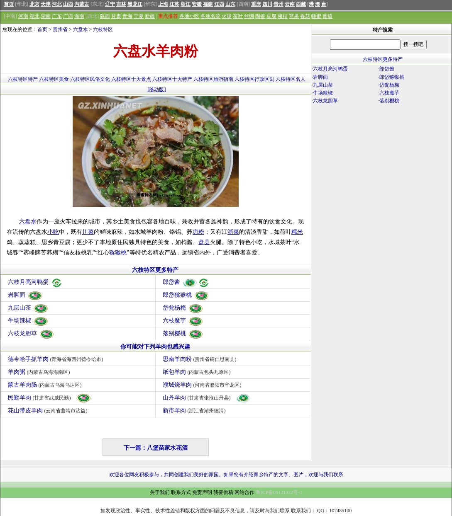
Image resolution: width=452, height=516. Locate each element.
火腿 (227, 16)
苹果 (294, 16)
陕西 (105, 16)
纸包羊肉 (198, 372)
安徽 (197, 4)
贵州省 (60, 29)
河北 (57, 4)
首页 (9, 4)
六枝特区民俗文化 (90, 79)
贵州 (278, 4)
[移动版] (157, 89)
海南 (79, 16)
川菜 (88, 232)
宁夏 (139, 16)
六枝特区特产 (23, 79)
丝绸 (249, 16)
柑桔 (283, 16)
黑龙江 (134, 4)
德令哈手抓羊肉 (56, 359)
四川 (267, 4)
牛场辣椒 (28, 320)
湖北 (34, 16)
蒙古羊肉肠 (46, 385)
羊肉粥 (40, 372)
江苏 (174, 4)
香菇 (305, 16)
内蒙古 (81, 4)
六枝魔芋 (183, 320)
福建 (208, 4)
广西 (68, 16)
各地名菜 (210, 16)
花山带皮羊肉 (49, 410)
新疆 (150, 16)
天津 (46, 4)
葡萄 (327, 16)
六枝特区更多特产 (155, 270)
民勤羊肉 (49, 398)
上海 (163, 4)
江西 (219, 4)
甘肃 (116, 16)
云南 (290, 4)
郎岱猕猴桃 (186, 295)
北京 (34, 4)
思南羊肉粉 (201, 359)
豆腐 (271, 16)
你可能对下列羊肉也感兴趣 (155, 347)
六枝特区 (103, 29)
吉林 (121, 4)
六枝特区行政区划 (254, 79)
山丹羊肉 (207, 398)
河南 (23, 16)
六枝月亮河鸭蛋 (35, 282)
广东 (57, 16)
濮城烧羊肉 (203, 385)
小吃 (53, 232)
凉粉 (198, 232)
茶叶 (238, 16)
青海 (127, 16)
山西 (68, 4)
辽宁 (110, 4)
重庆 (256, 4)
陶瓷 (260, 16)
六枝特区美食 (54, 79)
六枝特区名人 (290, 79)
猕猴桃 (118, 253)
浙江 (186, 4)
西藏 (301, 4)
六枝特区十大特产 (172, 79)
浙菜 (233, 232)
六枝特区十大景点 (131, 79)
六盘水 (80, 29)
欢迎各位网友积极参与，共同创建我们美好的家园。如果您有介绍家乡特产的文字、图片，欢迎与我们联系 (226, 474)
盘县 (204, 242)
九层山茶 (28, 308)
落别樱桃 (183, 333)
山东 (230, 4)
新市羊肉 (195, 410)
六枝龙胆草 (31, 333)
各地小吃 (189, 16)
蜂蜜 (316, 16)
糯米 (297, 232)
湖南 (46, 16)
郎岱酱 (186, 282)
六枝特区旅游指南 (213, 79)
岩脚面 (25, 295)
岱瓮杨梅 (183, 308)
